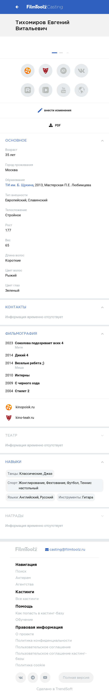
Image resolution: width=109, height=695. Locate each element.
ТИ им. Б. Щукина (19, 185)
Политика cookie (30, 665)
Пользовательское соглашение (43, 647)
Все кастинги (27, 598)
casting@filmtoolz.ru (65, 549)
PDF (54, 125)
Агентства (24, 584)
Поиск (20, 571)
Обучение (24, 619)
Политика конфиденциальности (43, 640)
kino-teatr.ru (19, 417)
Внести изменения (54, 110)
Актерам (23, 577)
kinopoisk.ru (20, 407)
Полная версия (76, 677)
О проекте (24, 634)
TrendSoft (64, 689)
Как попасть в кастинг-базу (39, 613)
